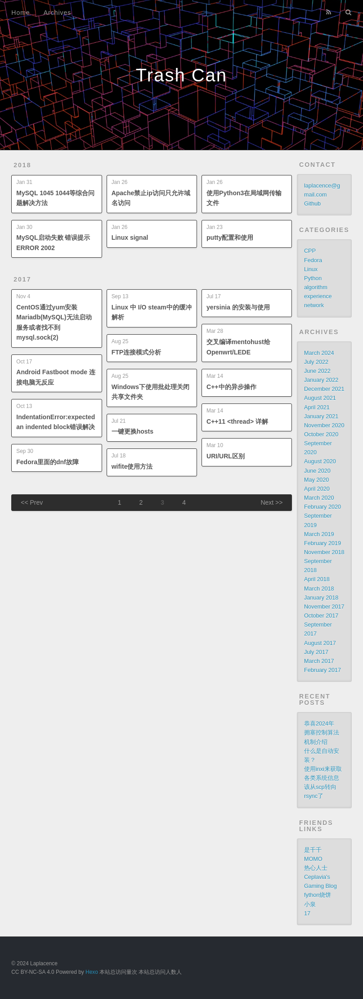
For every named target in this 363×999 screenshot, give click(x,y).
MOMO (313, 859)
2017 (22, 279)
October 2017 (321, 616)
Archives (58, 12)
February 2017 (322, 670)
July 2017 (316, 652)
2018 (22, 165)
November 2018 (324, 552)
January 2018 (321, 598)
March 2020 (319, 498)
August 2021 (320, 398)
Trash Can (181, 75)
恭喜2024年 (319, 724)
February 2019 (322, 543)
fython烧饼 (317, 895)
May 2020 (316, 480)
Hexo (91, 972)
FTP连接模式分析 (136, 352)
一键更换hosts (132, 431)
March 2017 (319, 661)
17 (307, 913)
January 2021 (321, 416)
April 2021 (317, 407)
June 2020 (317, 471)
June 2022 (317, 371)
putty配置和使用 (229, 237)
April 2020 (317, 489)
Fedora (313, 260)
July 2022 (316, 362)
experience (318, 296)
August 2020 (320, 461)
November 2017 (324, 607)
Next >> (271, 502)
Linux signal (130, 237)
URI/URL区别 (225, 456)
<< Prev (32, 502)
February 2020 (322, 507)
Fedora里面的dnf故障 (47, 462)
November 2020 (324, 425)
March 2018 (319, 589)
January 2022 (321, 380)
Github (312, 204)
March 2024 (319, 353)
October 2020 (321, 434)
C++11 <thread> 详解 (237, 421)
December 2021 (324, 389)
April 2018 (317, 579)
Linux (311, 269)
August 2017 (320, 643)
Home (20, 12)
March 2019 (319, 534)
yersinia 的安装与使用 (238, 307)
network (314, 305)
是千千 (313, 850)
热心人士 (315, 868)
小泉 (310, 904)
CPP (310, 251)
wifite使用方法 (132, 466)
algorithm (315, 287)
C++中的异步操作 (231, 386)
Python (313, 278)
